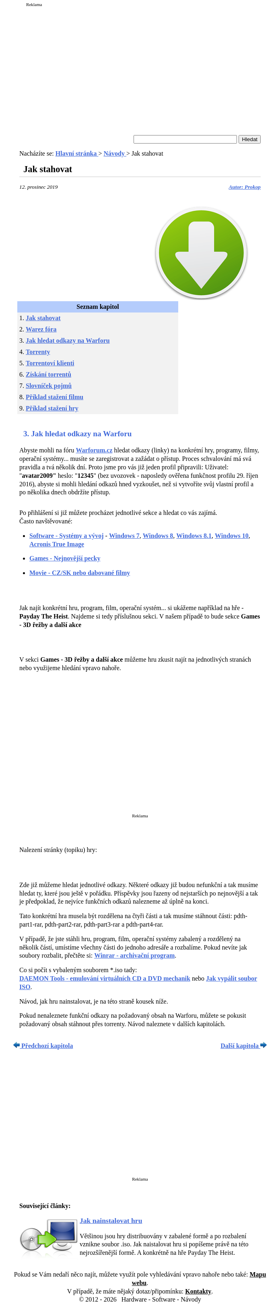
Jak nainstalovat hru (111, 1221)
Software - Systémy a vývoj (66, 535)
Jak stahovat (43, 318)
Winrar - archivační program (134, 955)
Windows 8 (158, 535)
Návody (114, 153)
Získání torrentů (48, 374)
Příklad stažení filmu (54, 397)
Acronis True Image (56, 544)
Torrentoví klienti (50, 363)
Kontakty (198, 1291)
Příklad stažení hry (52, 408)
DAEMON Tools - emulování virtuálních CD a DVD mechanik (104, 978)
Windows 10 (232, 535)
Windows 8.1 (194, 535)
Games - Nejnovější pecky (64, 558)
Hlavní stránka (77, 153)
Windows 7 (124, 535)
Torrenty (38, 351)
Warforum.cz (94, 450)
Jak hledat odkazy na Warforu (68, 340)
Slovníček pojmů (49, 385)
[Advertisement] (140, 65)
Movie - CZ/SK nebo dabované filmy (79, 572)
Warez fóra (41, 329)
